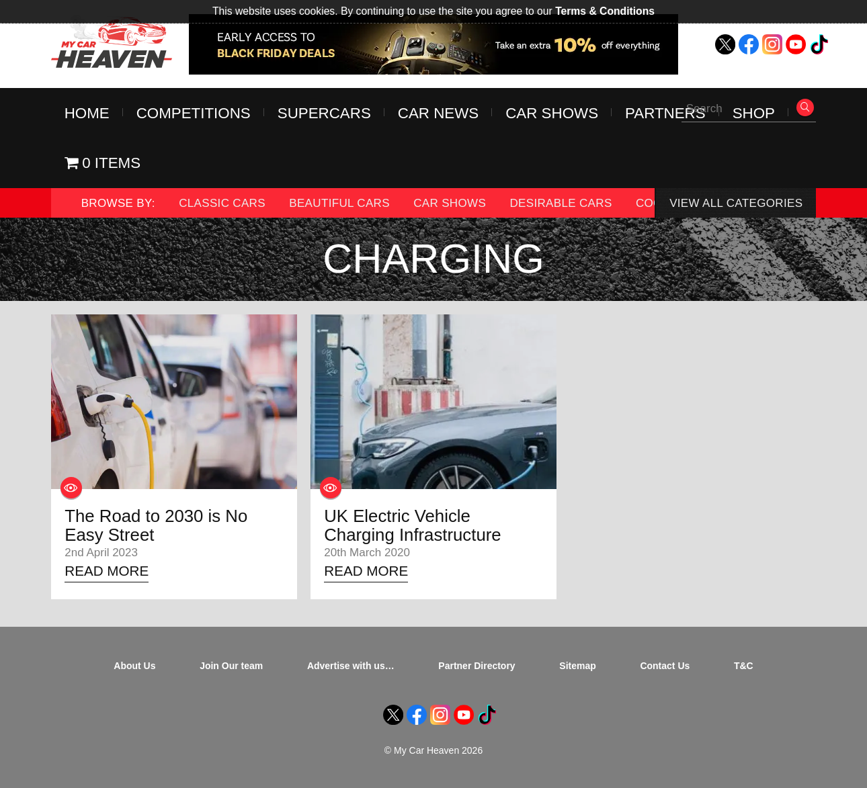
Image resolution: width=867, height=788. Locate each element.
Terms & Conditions (605, 11)
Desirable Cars (560, 203)
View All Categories (735, 203)
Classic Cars (222, 203)
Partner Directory (476, 665)
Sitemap (577, 665)
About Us (134, 665)
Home (87, 113)
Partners (665, 113)
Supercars (324, 113)
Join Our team (231, 665)
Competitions (193, 113)
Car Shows (551, 113)
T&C (743, 665)
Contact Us (665, 665)
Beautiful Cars (339, 203)
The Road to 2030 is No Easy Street (156, 525)
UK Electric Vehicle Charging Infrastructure (412, 525)
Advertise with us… (351, 665)
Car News (438, 113)
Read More (107, 570)
